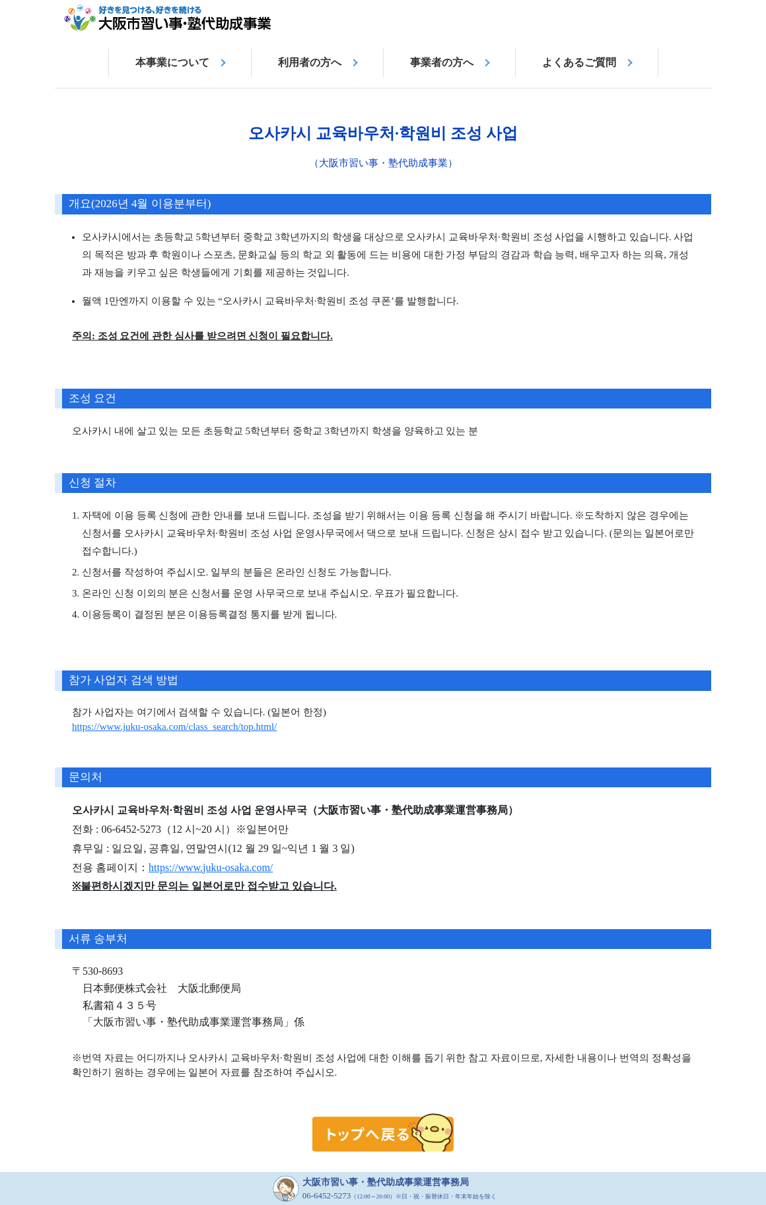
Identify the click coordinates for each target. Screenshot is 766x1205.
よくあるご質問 (579, 62)
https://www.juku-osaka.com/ (211, 867)
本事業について (172, 62)
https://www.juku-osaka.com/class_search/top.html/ (174, 726)
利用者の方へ (309, 62)
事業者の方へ (441, 62)
